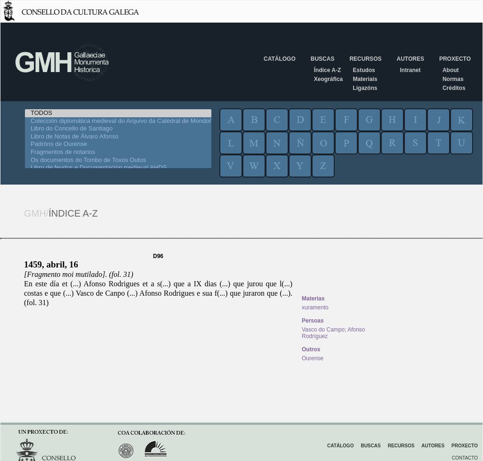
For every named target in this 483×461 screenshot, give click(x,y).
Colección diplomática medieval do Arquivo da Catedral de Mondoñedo (118, 121)
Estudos (364, 70)
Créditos (454, 88)
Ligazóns (365, 88)
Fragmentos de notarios (118, 152)
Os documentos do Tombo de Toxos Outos (118, 160)
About (451, 70)
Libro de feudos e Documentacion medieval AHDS (118, 168)
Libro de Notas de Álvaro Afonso (118, 137)
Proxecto (455, 59)
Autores (410, 59)
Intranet (410, 70)
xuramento (315, 307)
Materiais (365, 79)
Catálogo (280, 59)
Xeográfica (328, 79)
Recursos (365, 59)
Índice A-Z (327, 70)
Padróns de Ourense (118, 144)
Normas (453, 79)
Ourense (312, 358)
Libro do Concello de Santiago (118, 129)
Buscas (323, 59)
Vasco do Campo (323, 329)
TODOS (118, 113)
